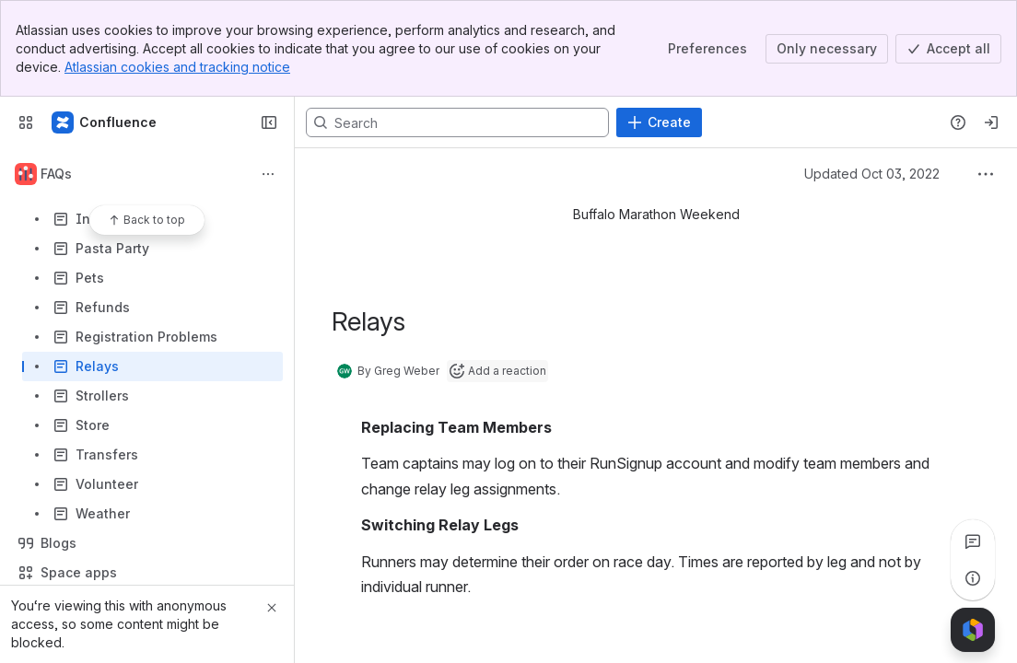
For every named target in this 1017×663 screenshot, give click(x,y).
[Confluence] (105, 122)
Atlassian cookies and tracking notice (177, 67)
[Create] (659, 122)
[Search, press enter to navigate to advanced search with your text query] (457, 122)
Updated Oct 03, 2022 (872, 173)
